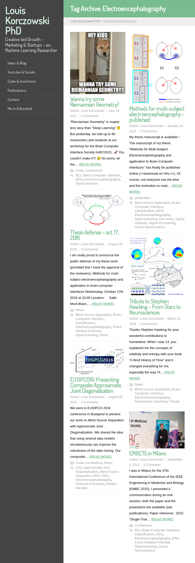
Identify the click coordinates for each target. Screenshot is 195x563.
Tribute (174, 401)
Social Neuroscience (150, 227)
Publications (17, 90)
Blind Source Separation (152, 203)
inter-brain (166, 219)
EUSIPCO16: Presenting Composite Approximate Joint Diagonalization (95, 385)
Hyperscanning (146, 219)
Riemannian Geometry (151, 401)
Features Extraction (90, 484)
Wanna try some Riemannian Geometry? (94, 101)
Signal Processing (162, 223)
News (80, 310)
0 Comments (89, 116)
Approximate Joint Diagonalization (93, 470)
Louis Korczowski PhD (27, 20)
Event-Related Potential (99, 329)
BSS (96, 476)
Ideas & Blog (17, 63)
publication (143, 198)
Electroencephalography (102, 179)
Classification (144, 211)
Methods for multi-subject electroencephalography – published (156, 114)
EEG (79, 179)
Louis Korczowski (92, 111)
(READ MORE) (90, 164)
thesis (104, 335)
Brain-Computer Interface (101, 175)
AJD (79, 467)
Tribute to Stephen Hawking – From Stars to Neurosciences (155, 307)
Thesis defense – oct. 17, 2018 (94, 235)
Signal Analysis (87, 183)
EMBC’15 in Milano (147, 453)
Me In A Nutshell (20, 108)
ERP (175, 538)
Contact (14, 99)
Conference (93, 170)
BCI (78, 175)
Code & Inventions (22, 81)
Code (80, 170)
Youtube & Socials (21, 72)
